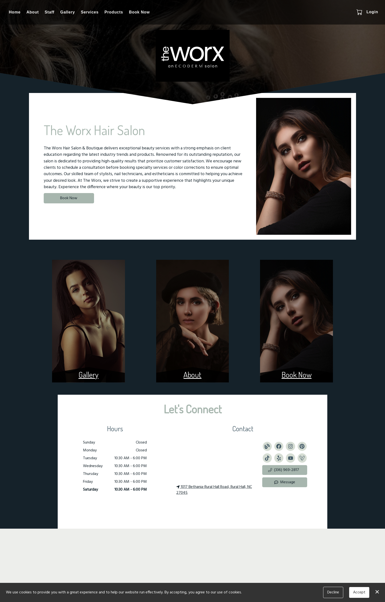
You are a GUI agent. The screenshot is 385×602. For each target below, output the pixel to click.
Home (15, 12)
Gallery (67, 12)
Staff (50, 12)
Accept (359, 592)
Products (114, 12)
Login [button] (372, 12)
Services (89, 12)
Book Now (139, 12)
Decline (333, 592)
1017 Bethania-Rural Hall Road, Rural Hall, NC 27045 (214, 490)
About (33, 12)
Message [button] (284, 482)
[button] (359, 12)
